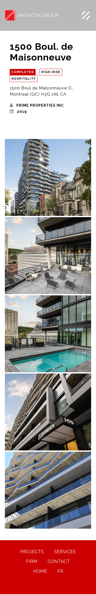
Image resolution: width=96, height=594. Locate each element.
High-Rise (50, 72)
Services (65, 551)
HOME (40, 571)
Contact (59, 561)
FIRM (31, 561)
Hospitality (24, 78)
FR (60, 571)
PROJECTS (32, 551)
